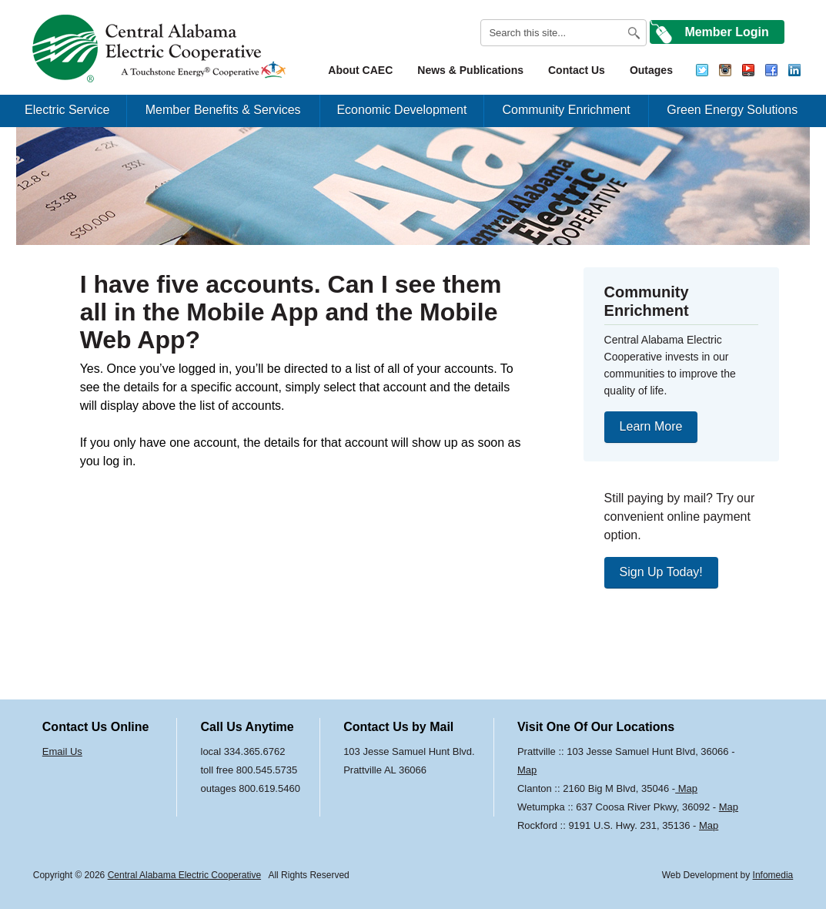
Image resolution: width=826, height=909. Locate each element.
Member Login (726, 32)
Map (527, 770)
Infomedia (773, 875)
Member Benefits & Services (223, 109)
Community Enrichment (566, 109)
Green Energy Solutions (732, 109)
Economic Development (401, 109)
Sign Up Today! (661, 572)
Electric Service (67, 109)
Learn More (651, 426)
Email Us (62, 751)
